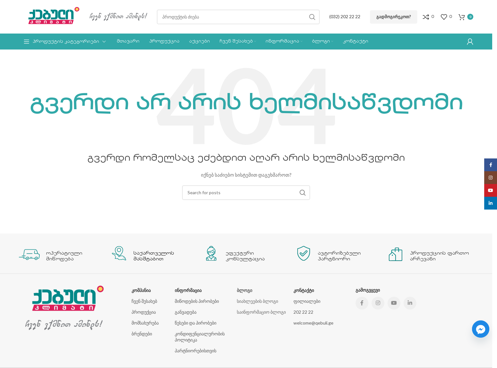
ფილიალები (306, 301)
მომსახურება (145, 323)
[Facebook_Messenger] (480, 329)
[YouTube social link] (394, 303)
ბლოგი (244, 290)
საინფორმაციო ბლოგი (261, 312)
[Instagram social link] (378, 303)
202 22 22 (303, 312)
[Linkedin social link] (410, 303)
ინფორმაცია (188, 290)
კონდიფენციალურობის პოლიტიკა (200, 336)
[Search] (238, 17)
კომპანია (141, 290)
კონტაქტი (303, 290)
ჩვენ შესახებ (144, 301)
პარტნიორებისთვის (195, 350)
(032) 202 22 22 (344, 16)
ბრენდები (142, 333)
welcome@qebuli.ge (313, 323)
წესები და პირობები (195, 323)
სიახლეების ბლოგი (257, 301)
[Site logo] (51, 16)
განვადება (185, 312)
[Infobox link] (62, 253)
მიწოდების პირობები (197, 301)
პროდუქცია (144, 312)
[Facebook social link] (362, 303)
